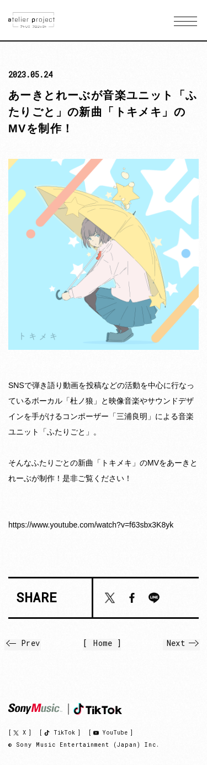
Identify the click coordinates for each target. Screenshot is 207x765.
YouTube (115, 732)
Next (183, 643)
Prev (24, 643)
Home (102, 643)
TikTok (64, 732)
